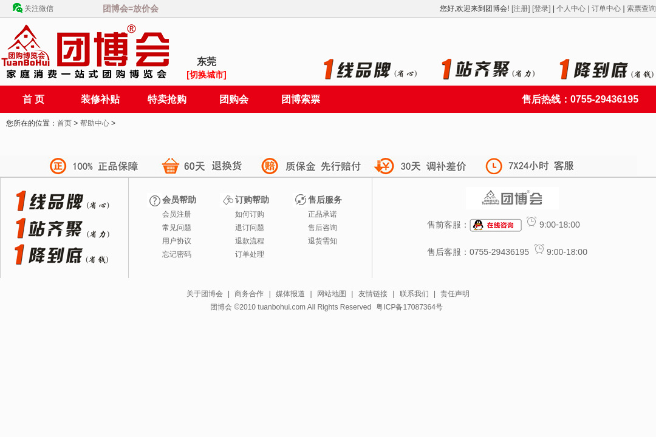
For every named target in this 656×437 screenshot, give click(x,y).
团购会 (233, 99)
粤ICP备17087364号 (409, 307)
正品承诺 (322, 214)
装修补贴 (100, 99)
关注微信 (38, 8)
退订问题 (249, 227)
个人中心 (571, 8)
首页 (64, 123)
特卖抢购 (167, 99)
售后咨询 (322, 227)
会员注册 (176, 214)
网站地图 (331, 294)
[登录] (541, 8)
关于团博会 (204, 294)
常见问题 (176, 227)
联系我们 (414, 294)
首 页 (33, 99)
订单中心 (606, 8)
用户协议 (176, 241)
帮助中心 (94, 123)
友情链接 (373, 294)
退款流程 (249, 241)
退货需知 (322, 241)
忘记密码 (176, 254)
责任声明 (455, 294)
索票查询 (641, 8)
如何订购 (249, 214)
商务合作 (249, 294)
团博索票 (300, 99)
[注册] (520, 8)
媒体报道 (290, 294)
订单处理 (249, 254)
